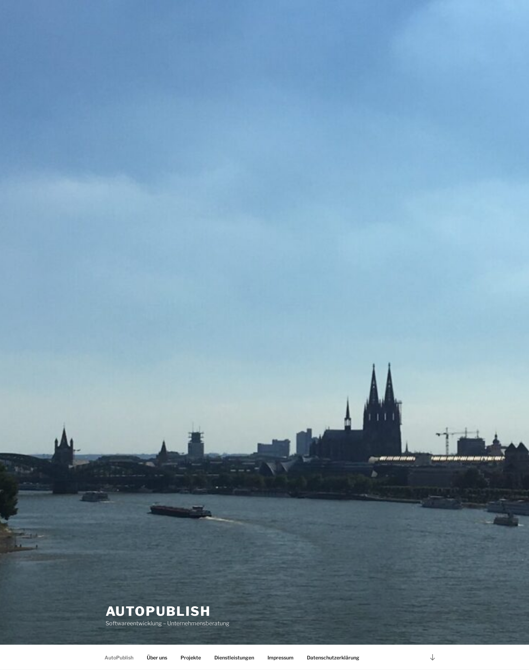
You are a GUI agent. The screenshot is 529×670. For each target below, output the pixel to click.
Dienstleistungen (234, 657)
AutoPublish (158, 611)
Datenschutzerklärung (333, 657)
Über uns (157, 657)
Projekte (191, 657)
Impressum (280, 657)
